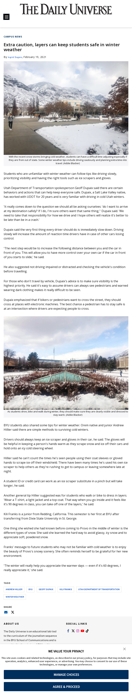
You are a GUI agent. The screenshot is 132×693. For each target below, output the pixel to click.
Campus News (13, 36)
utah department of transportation (99, 589)
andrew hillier (14, 589)
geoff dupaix (46, 589)
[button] (124, 649)
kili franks (66, 589)
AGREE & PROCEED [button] (66, 687)
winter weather (15, 597)
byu (31, 589)
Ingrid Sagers (16, 56)
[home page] (66, 12)
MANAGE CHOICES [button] (66, 675)
